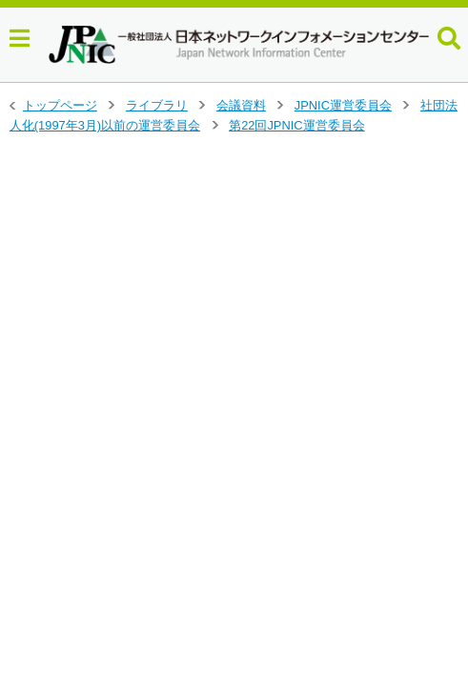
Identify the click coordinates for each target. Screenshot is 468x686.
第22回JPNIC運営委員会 (296, 125)
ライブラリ (157, 105)
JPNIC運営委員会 (343, 105)
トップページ (60, 105)
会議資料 (241, 105)
